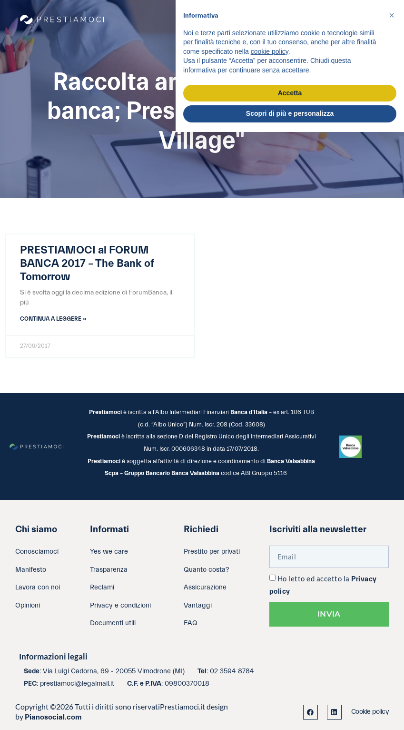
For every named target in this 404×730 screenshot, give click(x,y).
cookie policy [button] (269, 51)
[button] (391, 15)
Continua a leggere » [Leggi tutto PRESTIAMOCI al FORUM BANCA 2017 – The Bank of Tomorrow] (53, 318)
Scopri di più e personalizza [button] (290, 113)
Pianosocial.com (53, 717)
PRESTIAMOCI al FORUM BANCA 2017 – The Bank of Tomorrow (87, 263)
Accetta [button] (290, 93)
